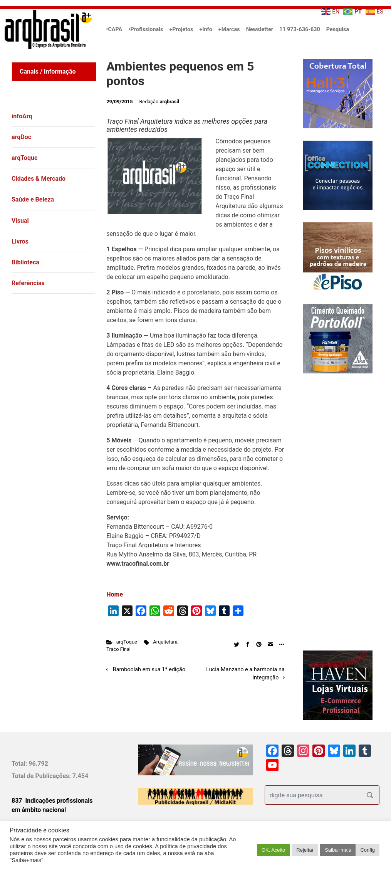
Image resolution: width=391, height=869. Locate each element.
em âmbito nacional (39, 810)
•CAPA (114, 29)
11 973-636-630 (299, 29)
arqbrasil (169, 101)
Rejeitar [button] (305, 850)
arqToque (126, 642)
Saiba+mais (338, 850)
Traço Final (118, 649)
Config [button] (367, 850)
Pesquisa (337, 29)
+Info (205, 29)
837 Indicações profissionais (52, 800)
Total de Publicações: (42, 776)
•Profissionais (145, 29)
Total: (20, 763)
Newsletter (259, 29)
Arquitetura (165, 642)
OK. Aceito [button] (273, 850)
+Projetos (181, 29)
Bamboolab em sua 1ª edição (149, 669)
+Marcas (229, 29)
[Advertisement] (60, 394)
